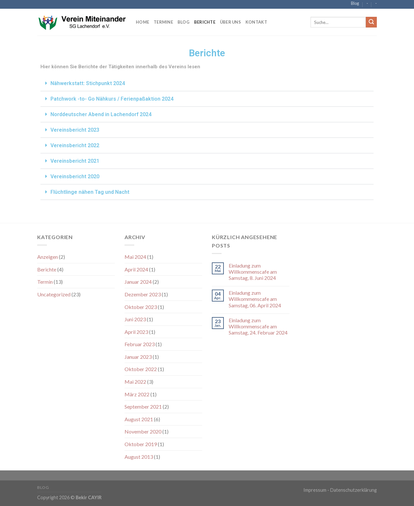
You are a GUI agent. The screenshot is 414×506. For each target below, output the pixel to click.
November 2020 (143, 431)
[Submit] (371, 22)
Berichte (204, 22)
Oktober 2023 (141, 307)
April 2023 (136, 332)
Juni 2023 (135, 319)
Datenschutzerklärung (353, 490)
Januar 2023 (138, 357)
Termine (163, 22)
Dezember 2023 (143, 294)
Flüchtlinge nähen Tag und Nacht (89, 192)
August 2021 (139, 419)
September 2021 (143, 406)
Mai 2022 (135, 382)
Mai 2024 (135, 257)
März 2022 (137, 394)
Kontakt (256, 22)
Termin (45, 282)
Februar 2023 (140, 344)
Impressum (314, 490)
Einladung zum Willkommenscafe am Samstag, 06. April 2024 (255, 299)
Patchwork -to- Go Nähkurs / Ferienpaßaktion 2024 (111, 99)
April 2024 (136, 269)
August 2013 (139, 457)
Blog (355, 3)
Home (142, 22)
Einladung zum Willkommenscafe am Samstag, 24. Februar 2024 (258, 326)
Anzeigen (47, 257)
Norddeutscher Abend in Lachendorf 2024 (100, 114)
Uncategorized (54, 294)
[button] (207, 83)
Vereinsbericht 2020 (74, 176)
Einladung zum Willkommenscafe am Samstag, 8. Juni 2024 (253, 271)
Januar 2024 (138, 282)
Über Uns (230, 22)
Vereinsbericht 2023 (74, 130)
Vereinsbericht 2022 (74, 145)
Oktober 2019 (141, 444)
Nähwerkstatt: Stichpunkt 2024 (87, 83)
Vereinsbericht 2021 (74, 161)
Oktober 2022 (141, 369)
